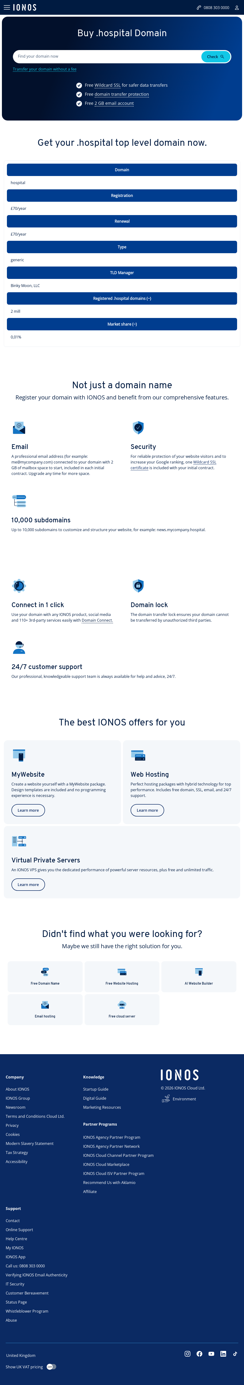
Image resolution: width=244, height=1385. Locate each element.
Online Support (19, 1229)
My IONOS (15, 1247)
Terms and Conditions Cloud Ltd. (35, 1116)
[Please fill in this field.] (107, 57)
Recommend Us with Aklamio (109, 1182)
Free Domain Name (45, 976)
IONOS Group (18, 1098)
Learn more (28, 810)
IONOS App (15, 1256)
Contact (13, 1220)
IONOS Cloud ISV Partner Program (113, 1173)
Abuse (11, 1320)
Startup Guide (95, 1089)
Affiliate (90, 1191)
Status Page (16, 1302)
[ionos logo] (24, 7)
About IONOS (17, 1089)
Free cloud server (122, 1009)
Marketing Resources (102, 1107)
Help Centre (16, 1238)
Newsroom (15, 1107)
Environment (184, 1099)
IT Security (15, 1284)
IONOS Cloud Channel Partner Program (118, 1155)
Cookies (13, 1134)
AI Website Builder (199, 976)
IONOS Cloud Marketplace (106, 1164)
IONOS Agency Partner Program (111, 1137)
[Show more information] (108, 85)
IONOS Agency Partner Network (111, 1146)
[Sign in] (237, 7)
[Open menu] (7, 7)
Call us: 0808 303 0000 (25, 1266)
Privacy (12, 1125)
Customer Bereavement (27, 1293)
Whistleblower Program (27, 1311)
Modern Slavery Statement (30, 1143)
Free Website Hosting (122, 976)
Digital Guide (94, 1098)
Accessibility (16, 1161)
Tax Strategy (17, 1152)
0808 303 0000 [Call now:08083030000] (213, 7)
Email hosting (45, 1009)
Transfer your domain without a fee (44, 69)
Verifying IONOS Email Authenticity (36, 1275)
